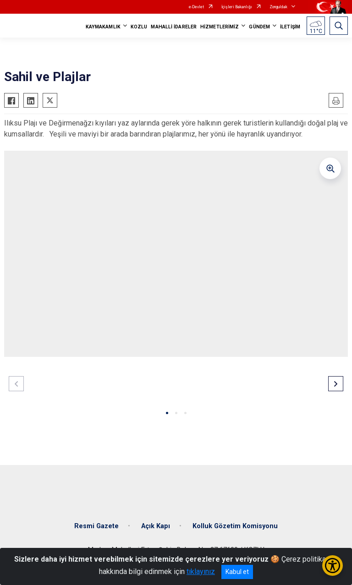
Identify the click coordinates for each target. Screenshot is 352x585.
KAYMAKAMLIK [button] (103, 27)
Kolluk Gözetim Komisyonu (235, 526)
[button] (167, 413)
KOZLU (139, 27)
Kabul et (237, 571)
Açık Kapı (155, 526)
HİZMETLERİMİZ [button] (219, 27)
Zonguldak (278, 7)
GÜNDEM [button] (259, 27)
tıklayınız (201, 571)
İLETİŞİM (290, 27)
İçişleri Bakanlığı (236, 7)
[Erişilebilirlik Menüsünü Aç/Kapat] (332, 565)
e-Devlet (196, 7)
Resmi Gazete (96, 526)
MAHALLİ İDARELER (174, 27)
